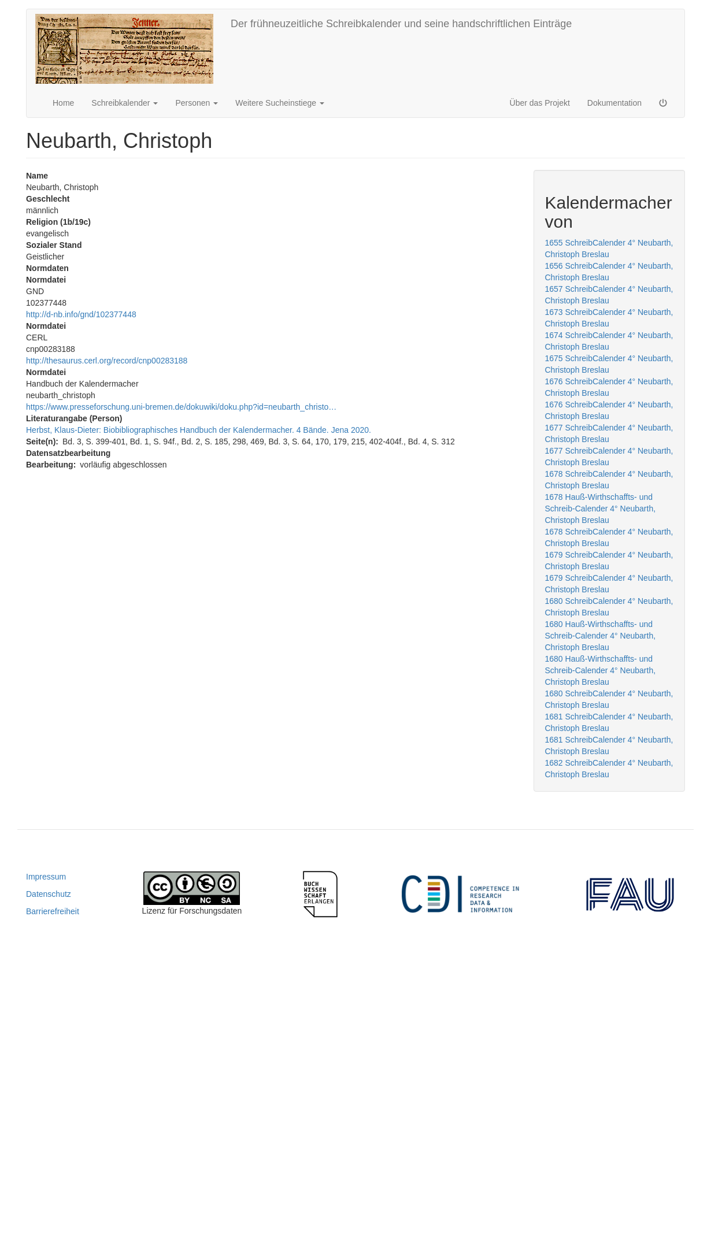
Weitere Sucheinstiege (279, 102)
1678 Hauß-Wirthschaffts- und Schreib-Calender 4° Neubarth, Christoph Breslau (600, 508)
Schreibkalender (124, 102)
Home (63, 102)
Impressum (46, 876)
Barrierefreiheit (52, 911)
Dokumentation (614, 102)
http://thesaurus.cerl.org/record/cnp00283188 (106, 360)
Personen (196, 102)
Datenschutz (48, 894)
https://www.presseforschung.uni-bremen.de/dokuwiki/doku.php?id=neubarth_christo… (181, 406)
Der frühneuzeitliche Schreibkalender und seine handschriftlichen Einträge (401, 23)
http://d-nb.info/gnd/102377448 (81, 314)
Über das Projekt (540, 102)
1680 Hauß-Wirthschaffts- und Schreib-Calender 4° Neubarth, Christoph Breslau (600, 635)
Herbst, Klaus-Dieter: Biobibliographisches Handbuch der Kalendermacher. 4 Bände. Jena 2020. (198, 430)
